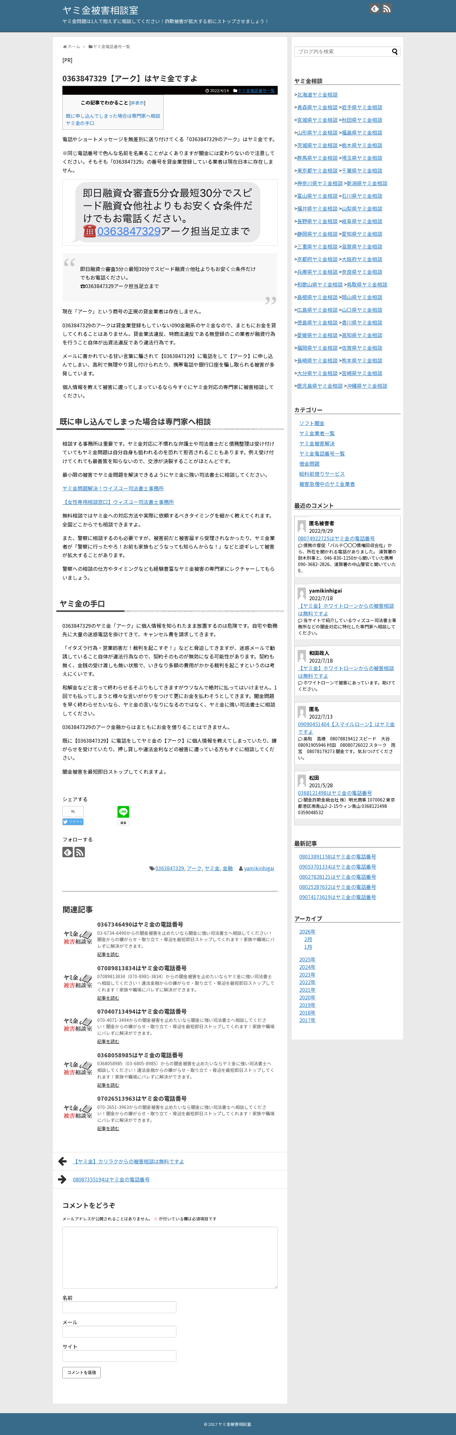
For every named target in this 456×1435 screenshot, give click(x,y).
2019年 (307, 1005)
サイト (70, 1346)
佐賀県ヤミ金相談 (362, 347)
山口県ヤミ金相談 (362, 309)
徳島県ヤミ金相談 (317, 322)
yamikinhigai (259, 868)
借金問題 (309, 463)
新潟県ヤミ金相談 (367, 183)
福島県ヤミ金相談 (362, 132)
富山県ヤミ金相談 (317, 195)
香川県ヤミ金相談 (362, 322)
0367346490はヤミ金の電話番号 (140, 924)
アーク (194, 868)
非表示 (137, 102)
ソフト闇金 (312, 423)
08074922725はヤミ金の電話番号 (336, 538)
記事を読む (108, 954)
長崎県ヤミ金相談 (317, 360)
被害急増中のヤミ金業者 (327, 484)
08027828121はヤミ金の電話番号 (337, 876)
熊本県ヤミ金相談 (362, 360)
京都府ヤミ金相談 (317, 259)
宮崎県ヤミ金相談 (362, 373)
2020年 (307, 997)
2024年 (307, 967)
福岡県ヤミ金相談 (317, 347)
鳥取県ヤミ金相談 (367, 284)
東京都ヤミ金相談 (317, 170)
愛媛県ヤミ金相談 (317, 335)
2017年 (307, 1020)
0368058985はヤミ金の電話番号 (140, 1055)
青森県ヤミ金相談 (317, 107)
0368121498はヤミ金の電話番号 (335, 792)
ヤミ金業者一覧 (317, 433)
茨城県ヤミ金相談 (317, 145)
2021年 (307, 989)
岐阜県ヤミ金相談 (362, 221)
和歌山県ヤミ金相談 (320, 284)
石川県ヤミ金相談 (362, 195)
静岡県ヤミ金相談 (317, 233)
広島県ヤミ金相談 (317, 309)
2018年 (307, 1012)
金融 (228, 868)
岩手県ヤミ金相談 (362, 107)
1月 (308, 946)
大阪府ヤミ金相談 (362, 259)
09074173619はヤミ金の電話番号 (337, 897)
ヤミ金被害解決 (317, 443)
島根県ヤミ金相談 (317, 297)
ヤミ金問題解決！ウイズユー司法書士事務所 (113, 488)
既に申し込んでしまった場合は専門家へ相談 (113, 115)
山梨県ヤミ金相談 (362, 208)
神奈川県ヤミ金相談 (320, 183)
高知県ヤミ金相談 (362, 335)
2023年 (307, 974)
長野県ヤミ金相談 (317, 221)
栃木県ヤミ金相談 (362, 145)
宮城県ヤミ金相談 (317, 119)
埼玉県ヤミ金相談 (362, 157)
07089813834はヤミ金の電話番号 (142, 968)
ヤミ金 (212, 868)
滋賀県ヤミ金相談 (362, 246)
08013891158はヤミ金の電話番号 (337, 856)
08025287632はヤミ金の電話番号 (337, 887)
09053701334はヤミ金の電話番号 (337, 866)
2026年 (307, 931)
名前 (67, 1297)
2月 (308, 939)
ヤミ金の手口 (80, 122)
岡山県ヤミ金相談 (362, 297)
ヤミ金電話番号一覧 (256, 90)
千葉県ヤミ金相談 (362, 170)
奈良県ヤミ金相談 (362, 271)
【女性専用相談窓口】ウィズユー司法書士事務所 (118, 502)
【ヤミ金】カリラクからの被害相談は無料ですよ (121, 1161)
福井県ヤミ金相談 (317, 208)
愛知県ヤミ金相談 (362, 233)
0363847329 (169, 868)
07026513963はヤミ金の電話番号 (142, 1098)
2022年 (307, 982)
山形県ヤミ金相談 (317, 132)
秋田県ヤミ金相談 (362, 119)
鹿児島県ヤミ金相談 (320, 385)
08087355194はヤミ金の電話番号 (104, 1179)
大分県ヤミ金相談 (317, 373)
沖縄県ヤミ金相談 (367, 385)
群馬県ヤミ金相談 (317, 157)
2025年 (307, 959)
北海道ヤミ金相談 (317, 94)
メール (70, 1322)
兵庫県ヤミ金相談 (317, 271)
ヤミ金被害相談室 (100, 10)
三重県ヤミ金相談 (317, 246)
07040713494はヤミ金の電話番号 (142, 1011)
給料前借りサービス (322, 473)
